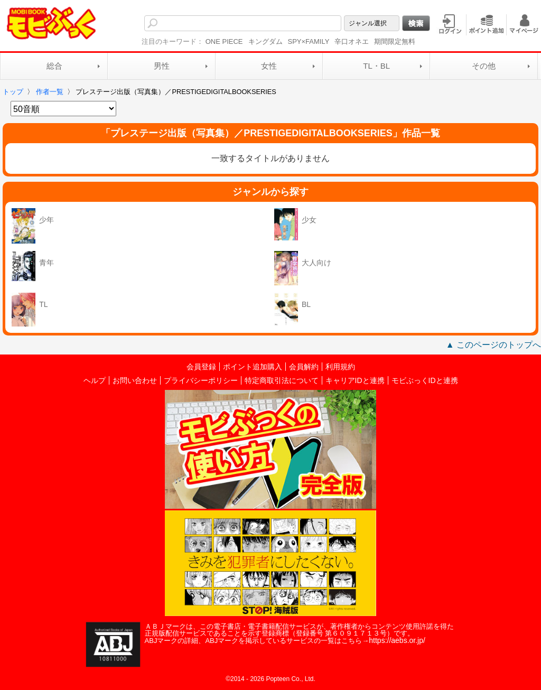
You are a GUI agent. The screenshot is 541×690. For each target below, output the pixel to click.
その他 (484, 65)
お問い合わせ (135, 380)
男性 (162, 65)
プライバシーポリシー (201, 380)
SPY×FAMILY (309, 41)
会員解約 (304, 366)
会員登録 (201, 366)
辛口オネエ (351, 41)
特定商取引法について (282, 380)
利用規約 (340, 366)
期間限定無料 (394, 41)
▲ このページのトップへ (493, 344)
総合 (54, 65)
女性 (269, 65)
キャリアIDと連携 (355, 380)
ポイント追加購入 (252, 366)
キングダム (265, 41)
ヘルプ (94, 380)
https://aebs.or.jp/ (397, 640)
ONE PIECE (224, 41)
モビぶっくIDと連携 (424, 380)
